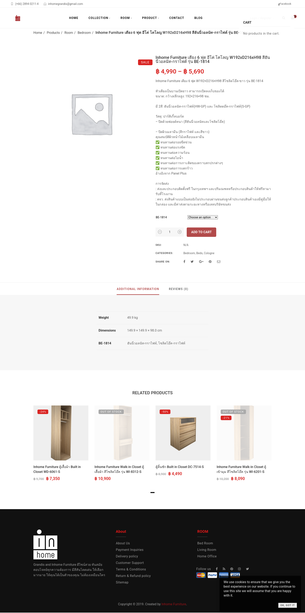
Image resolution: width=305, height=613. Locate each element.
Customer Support (130, 563)
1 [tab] (152, 492)
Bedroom (84, 33)
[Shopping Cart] (292, 18)
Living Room (206, 550)
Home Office (207, 556)
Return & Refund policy (133, 576)
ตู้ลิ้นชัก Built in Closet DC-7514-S (180, 467)
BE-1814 (161, 217)
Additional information (138, 289)
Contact (176, 18)
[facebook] (286, 4)
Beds (199, 253)
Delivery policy (127, 556)
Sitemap (122, 582)
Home (73, 18)
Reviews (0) (178, 289)
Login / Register (260, 18)
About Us (123, 543)
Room (125, 18)
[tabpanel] (60, 443)
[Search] (283, 18)
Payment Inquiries (130, 550)
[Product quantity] (169, 232)
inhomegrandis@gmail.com (65, 3)
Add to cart (201, 232)
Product (149, 18)
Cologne (209, 253)
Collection (98, 18)
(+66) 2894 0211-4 (26, 3)
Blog (198, 18)
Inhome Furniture (173, 604)
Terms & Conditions (131, 569)
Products (53, 33)
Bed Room (205, 543)
